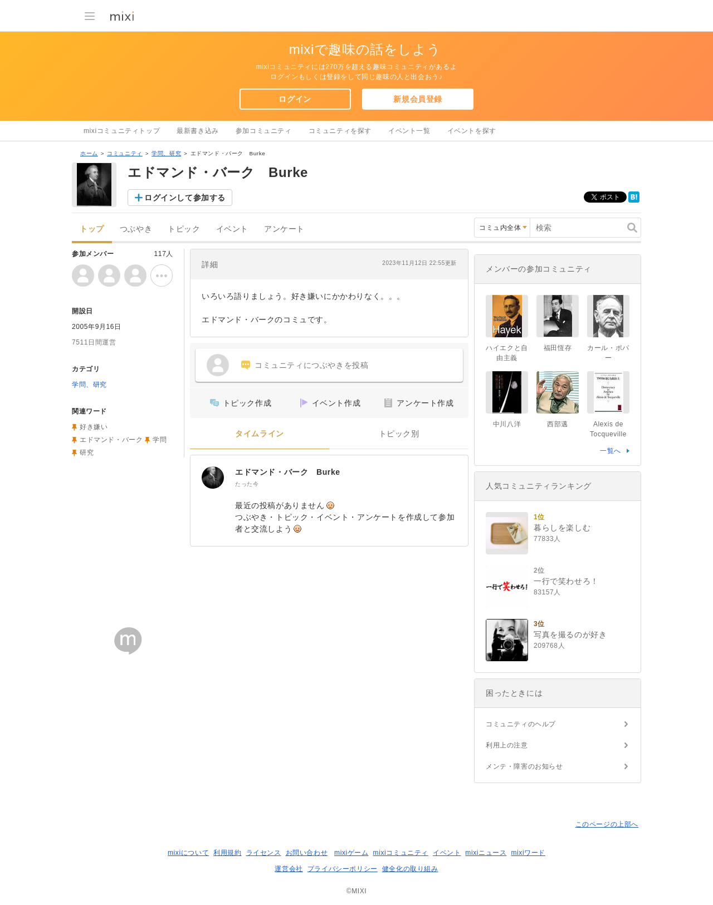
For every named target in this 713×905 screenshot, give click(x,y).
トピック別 (399, 434)
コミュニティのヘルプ (521, 724)
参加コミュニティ (264, 131)
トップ (92, 229)
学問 (160, 440)
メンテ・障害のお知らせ (524, 766)
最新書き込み (198, 131)
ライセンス (263, 853)
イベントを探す (471, 131)
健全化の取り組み (410, 869)
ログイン (295, 99)
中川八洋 (507, 424)
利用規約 (227, 853)
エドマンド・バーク (111, 440)
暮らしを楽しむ (562, 527)
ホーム (89, 153)
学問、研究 (166, 153)
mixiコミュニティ (400, 853)
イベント (232, 229)
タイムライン (259, 434)
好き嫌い (94, 427)
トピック (184, 229)
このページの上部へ (606, 824)
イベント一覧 (409, 131)
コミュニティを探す (340, 131)
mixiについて (188, 853)
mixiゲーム (351, 853)
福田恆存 (558, 348)
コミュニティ (125, 153)
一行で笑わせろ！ (566, 581)
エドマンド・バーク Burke (287, 472)
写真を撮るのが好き (570, 634)
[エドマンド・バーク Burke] (213, 477)
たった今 (246, 484)
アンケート (284, 229)
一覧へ (610, 451)
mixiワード (528, 853)
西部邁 (557, 424)
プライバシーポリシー (342, 869)
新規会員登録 (417, 99)
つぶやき (136, 229)
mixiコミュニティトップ (122, 131)
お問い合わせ (307, 853)
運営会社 (288, 869)
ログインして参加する (185, 197)
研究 (87, 452)
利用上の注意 (507, 745)
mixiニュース (485, 853)
